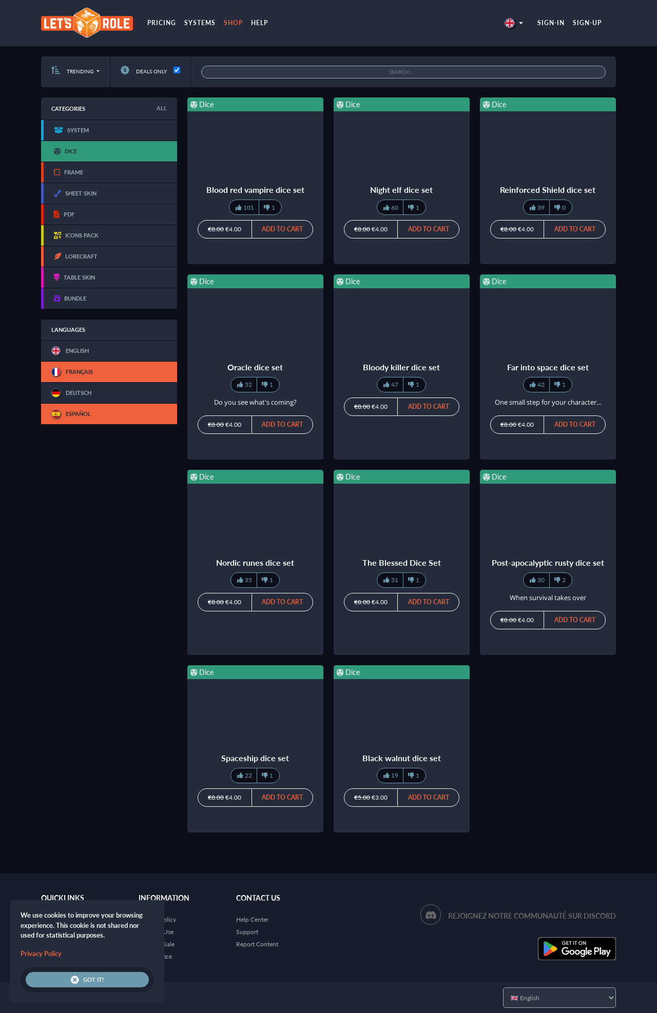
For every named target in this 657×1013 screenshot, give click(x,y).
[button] (514, 23)
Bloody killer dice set (401, 367)
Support (247, 932)
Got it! (87, 980)
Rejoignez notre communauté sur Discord (532, 915)
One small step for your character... (548, 402)
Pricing (161, 23)
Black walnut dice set (401, 758)
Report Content (257, 944)
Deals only (144, 71)
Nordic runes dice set (255, 562)
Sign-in (551, 23)
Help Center (252, 919)
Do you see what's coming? (255, 402)
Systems (200, 23)
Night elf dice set (401, 189)
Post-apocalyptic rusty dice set (548, 562)
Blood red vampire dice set (255, 189)
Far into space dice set (548, 367)
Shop (233, 23)
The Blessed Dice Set (401, 562)
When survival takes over (548, 597)
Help (259, 23)
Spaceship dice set (255, 758)
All (162, 108)
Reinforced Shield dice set (547, 189)
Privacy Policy (41, 953)
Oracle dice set (255, 367)
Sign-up (587, 23)
